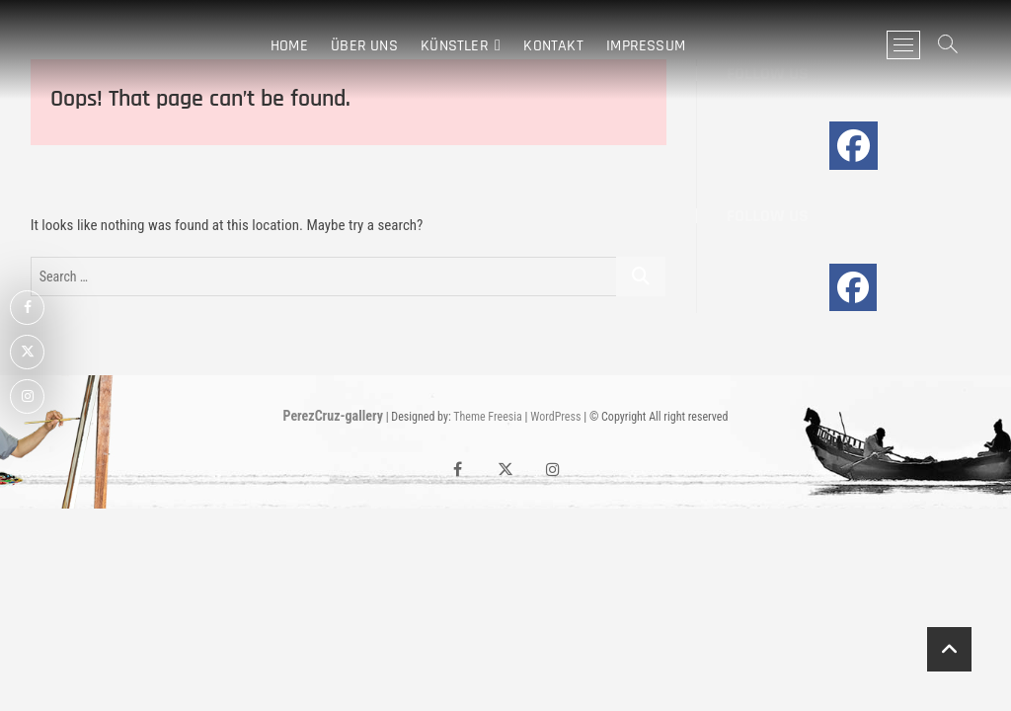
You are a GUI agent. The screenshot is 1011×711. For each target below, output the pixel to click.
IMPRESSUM (645, 45)
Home (289, 45)
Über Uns (364, 45)
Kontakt (553, 45)
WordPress (555, 417)
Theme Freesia (487, 417)
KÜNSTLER (455, 45)
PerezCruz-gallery (333, 416)
